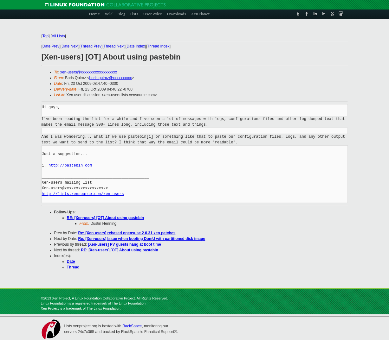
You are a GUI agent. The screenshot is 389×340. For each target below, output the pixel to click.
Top (45, 36)
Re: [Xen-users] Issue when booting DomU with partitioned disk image (141, 238)
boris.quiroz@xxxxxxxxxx (110, 78)
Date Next (70, 46)
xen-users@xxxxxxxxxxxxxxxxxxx (88, 72)
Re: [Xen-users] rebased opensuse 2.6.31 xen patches (127, 233)
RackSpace (132, 326)
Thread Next (114, 46)
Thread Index (158, 46)
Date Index (135, 46)
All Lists (58, 36)
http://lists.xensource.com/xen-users (83, 194)
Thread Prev (91, 46)
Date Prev (50, 46)
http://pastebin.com (70, 165)
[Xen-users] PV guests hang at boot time (124, 244)
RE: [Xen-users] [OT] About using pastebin (105, 218)
